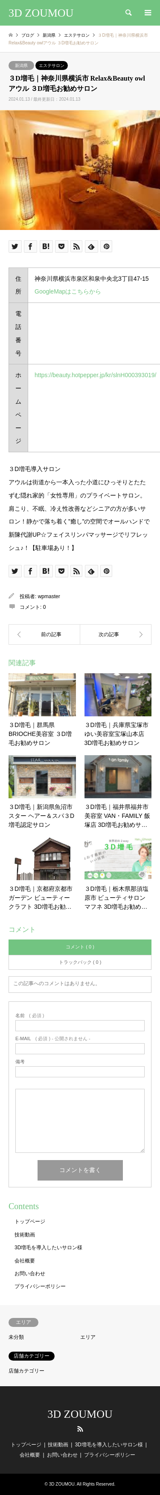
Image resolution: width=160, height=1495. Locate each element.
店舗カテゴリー (26, 1371)
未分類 (16, 1337)
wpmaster (49, 596)
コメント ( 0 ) (80, 946)
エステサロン (51, 65)
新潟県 (21, 65)
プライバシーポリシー (40, 1286)
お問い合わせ (30, 1274)
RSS (80, 1429)
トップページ (30, 1222)
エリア (88, 1337)
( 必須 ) (29, 1015)
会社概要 (25, 1261)
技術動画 (25, 1235)
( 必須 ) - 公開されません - (52, 1038)
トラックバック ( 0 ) (80, 962)
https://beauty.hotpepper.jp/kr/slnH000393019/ (95, 375)
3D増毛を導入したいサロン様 (48, 1248)
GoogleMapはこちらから (68, 291)
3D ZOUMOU (79, 1414)
